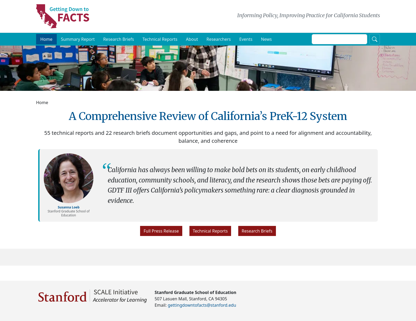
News (266, 41)
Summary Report (78, 41)
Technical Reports (159, 41)
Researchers (218, 41)
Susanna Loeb (69, 209)
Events (245, 41)
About (192, 41)
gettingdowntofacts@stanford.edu (202, 305)
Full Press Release (161, 233)
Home (46, 41)
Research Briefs (118, 41)
